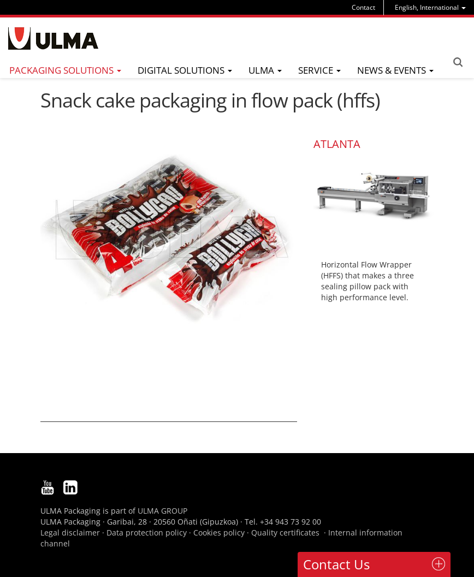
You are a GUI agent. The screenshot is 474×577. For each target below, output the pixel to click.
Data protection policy (146, 532)
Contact (363, 7)
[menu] (430, 7)
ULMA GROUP (162, 510)
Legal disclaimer (70, 532)
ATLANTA (336, 143)
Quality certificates (285, 532)
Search (457, 62)
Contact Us (336, 564)
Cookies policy (219, 532)
